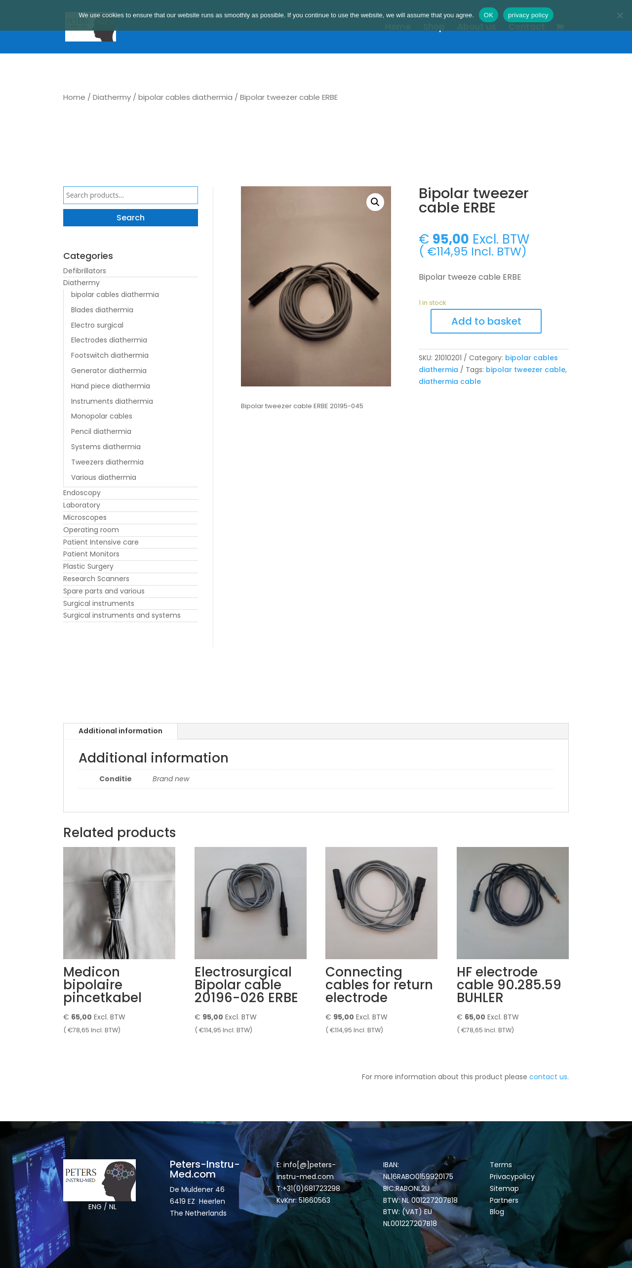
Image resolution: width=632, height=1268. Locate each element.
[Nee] (620, 15)
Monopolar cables (101, 416)
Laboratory (81, 505)
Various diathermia (103, 477)
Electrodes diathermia (109, 340)
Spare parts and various (104, 591)
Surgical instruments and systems (122, 615)
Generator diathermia (109, 371)
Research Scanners (96, 579)
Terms (501, 1165)
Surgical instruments (98, 603)
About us (476, 28)
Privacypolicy (512, 1177)
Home (398, 28)
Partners (504, 1200)
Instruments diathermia (112, 401)
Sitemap (505, 1188)
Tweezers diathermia (107, 462)
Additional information (120, 731)
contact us (548, 1077)
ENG (95, 1207)
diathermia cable (450, 381)
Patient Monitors (91, 554)
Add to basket (486, 321)
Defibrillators (84, 271)
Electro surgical (97, 325)
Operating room (91, 530)
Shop (434, 28)
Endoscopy (82, 493)
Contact (527, 28)
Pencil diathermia (101, 431)
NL (113, 1207)
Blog (497, 1212)
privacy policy (528, 15)
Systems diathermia (106, 447)
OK (488, 15)
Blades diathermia (102, 310)
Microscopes (85, 517)
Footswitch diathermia (110, 355)
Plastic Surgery (88, 566)
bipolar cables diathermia (185, 97)
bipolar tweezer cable (525, 370)
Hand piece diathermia (110, 386)
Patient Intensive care (101, 542)
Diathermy (112, 97)
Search (131, 217)
